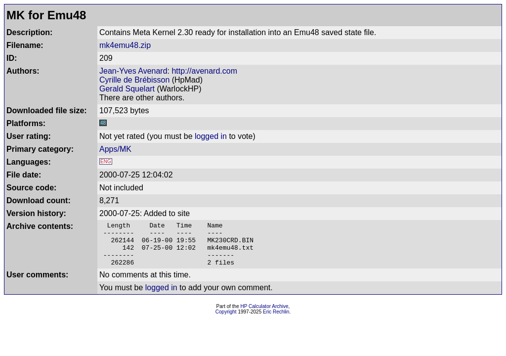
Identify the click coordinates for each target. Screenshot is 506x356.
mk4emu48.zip (125, 45)
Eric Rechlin (276, 320)
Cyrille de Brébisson (134, 80)
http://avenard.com (204, 71)
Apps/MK (115, 149)
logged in (211, 136)
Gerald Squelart (127, 89)
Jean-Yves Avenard (133, 71)
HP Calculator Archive (265, 315)
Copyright (226, 320)
